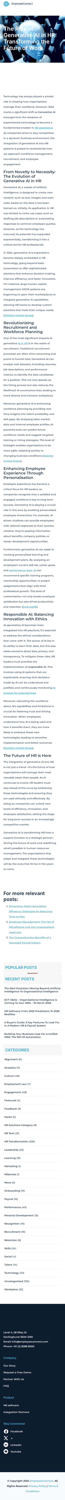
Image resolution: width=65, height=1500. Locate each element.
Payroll (8, 1199)
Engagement (12, 1092)
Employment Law (15, 1084)
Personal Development (19, 1215)
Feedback (10, 1108)
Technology (11, 1272)
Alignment (11, 1059)
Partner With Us (13, 1379)
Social (8, 1256)
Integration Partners (16, 1412)
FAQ (6, 1385)
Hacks (8, 1117)
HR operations (44, 127)
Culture (9, 1075)
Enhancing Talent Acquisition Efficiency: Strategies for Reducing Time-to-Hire (30, 911)
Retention (10, 1240)
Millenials (10, 1174)
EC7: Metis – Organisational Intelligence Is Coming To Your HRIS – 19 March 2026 (30, 1001)
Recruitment (12, 1231)
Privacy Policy (37, 1486)
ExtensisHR (30, 606)
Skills (7, 1248)
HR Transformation (16, 1141)
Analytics (10, 1067)
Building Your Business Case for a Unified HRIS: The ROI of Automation (31, 1035)
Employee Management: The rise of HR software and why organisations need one (31, 927)
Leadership (11, 1149)
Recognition (12, 1223)
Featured (10, 1100)
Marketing (11, 1166)
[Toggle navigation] (57, 4)
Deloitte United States (18, 315)
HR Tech (9, 1133)
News (7, 1182)
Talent (8, 1264)
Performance (12, 1207)
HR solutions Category (18, 1125)
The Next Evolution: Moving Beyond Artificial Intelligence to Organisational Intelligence (32, 990)
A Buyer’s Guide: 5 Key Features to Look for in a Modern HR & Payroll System (31, 1024)
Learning (10, 1158)
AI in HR (23, 343)
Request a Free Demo (17, 1372)
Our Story (9, 1365)
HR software (11, 1405)
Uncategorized (13, 1281)
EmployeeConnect (41, 1480)
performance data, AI (22, 570)
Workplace (11, 1289)
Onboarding (12, 1190)
